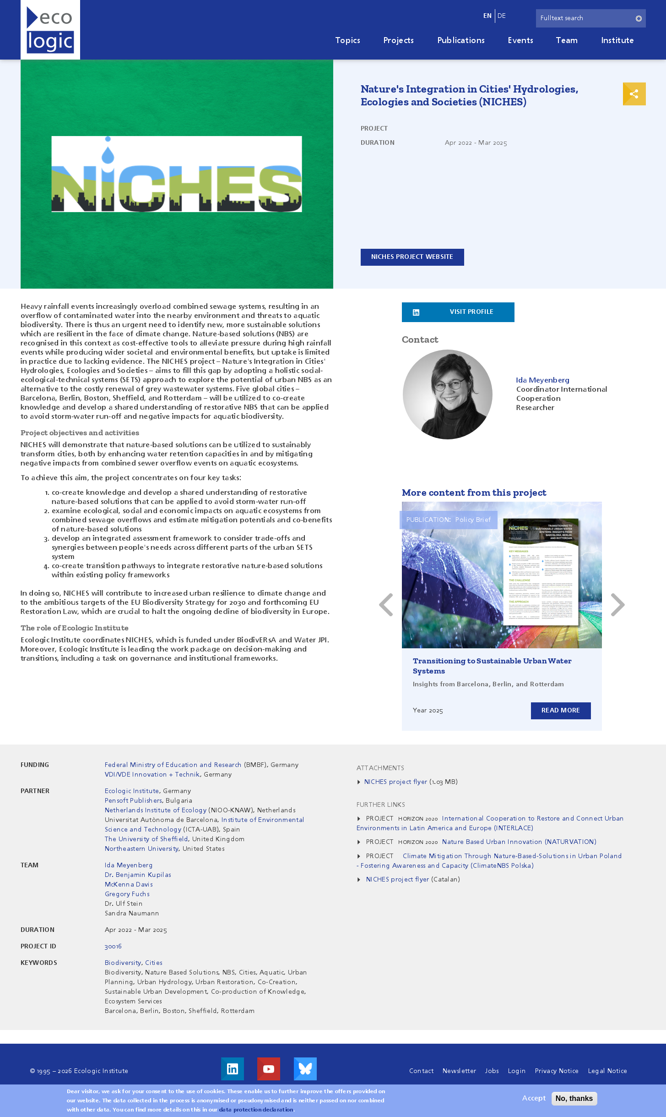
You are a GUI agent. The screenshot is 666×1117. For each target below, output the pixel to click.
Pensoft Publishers (133, 801)
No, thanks (574, 1098)
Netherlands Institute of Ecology (155, 810)
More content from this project (474, 492)
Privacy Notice (557, 1071)
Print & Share (634, 93)
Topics (348, 41)
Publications (461, 41)
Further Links (381, 805)
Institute (617, 41)
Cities (153, 963)
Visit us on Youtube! (268, 1068)
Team (567, 41)
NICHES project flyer (395, 782)
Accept (534, 1098)
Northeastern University (142, 849)
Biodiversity (123, 963)
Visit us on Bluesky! (305, 1068)
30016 (113, 946)
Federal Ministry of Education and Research (173, 765)
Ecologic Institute (132, 791)
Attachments (381, 768)
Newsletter (459, 1071)
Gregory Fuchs (127, 894)
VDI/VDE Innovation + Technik (152, 775)
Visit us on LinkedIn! (232, 1068)
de (502, 16)
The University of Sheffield (147, 839)
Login (517, 1071)
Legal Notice (608, 1071)
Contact (421, 1071)
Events (520, 41)
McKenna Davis (128, 885)
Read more (560, 710)
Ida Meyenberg (129, 865)
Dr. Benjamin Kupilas (138, 875)
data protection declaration (256, 1110)
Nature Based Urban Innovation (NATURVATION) (519, 842)
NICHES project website (412, 257)
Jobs (491, 1071)
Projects (398, 41)
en (487, 16)
